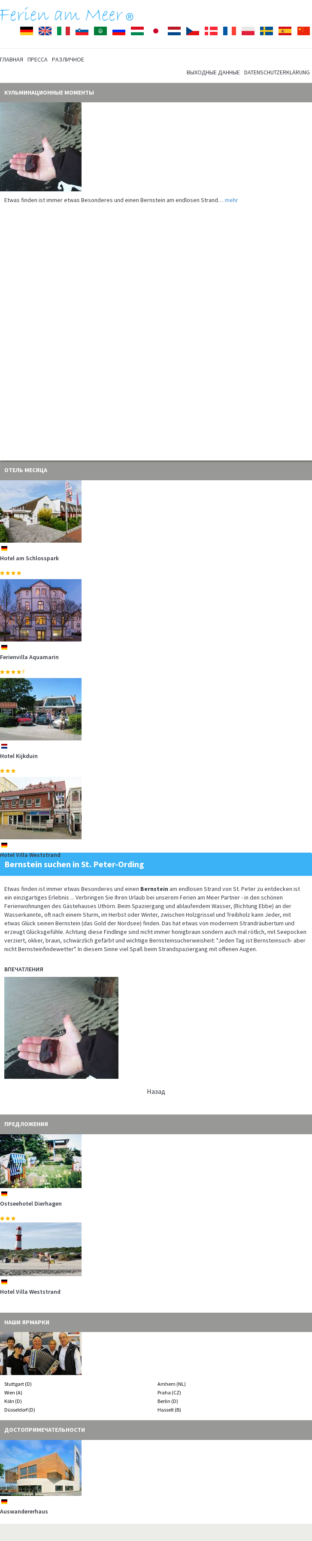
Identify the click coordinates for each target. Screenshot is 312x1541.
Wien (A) (13, 1392)
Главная (11, 59)
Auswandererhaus (24, 1511)
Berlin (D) (168, 1401)
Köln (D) (13, 1401)
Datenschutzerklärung (277, 72)
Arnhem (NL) (172, 1384)
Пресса (37, 59)
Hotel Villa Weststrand (30, 855)
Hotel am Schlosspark (29, 558)
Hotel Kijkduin (19, 756)
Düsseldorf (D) (19, 1409)
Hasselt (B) (169, 1409)
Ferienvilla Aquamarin (29, 657)
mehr (231, 200)
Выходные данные (213, 72)
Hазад (156, 1091)
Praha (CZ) (169, 1392)
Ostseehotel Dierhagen (31, 1203)
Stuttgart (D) (18, 1384)
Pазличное (68, 59)
